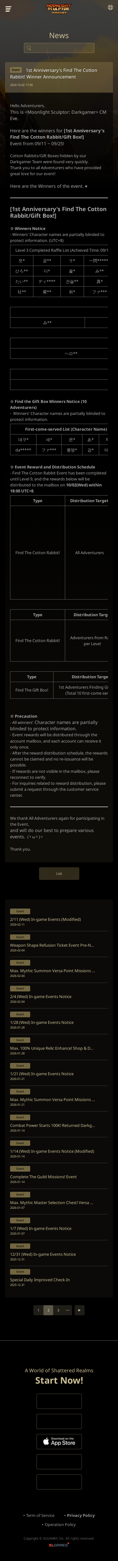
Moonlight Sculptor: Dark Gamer (59, 9)
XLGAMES (59, 1545)
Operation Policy (60, 1524)
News (59, 35)
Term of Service (40, 1515)
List (59, 873)
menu (8, 9)
